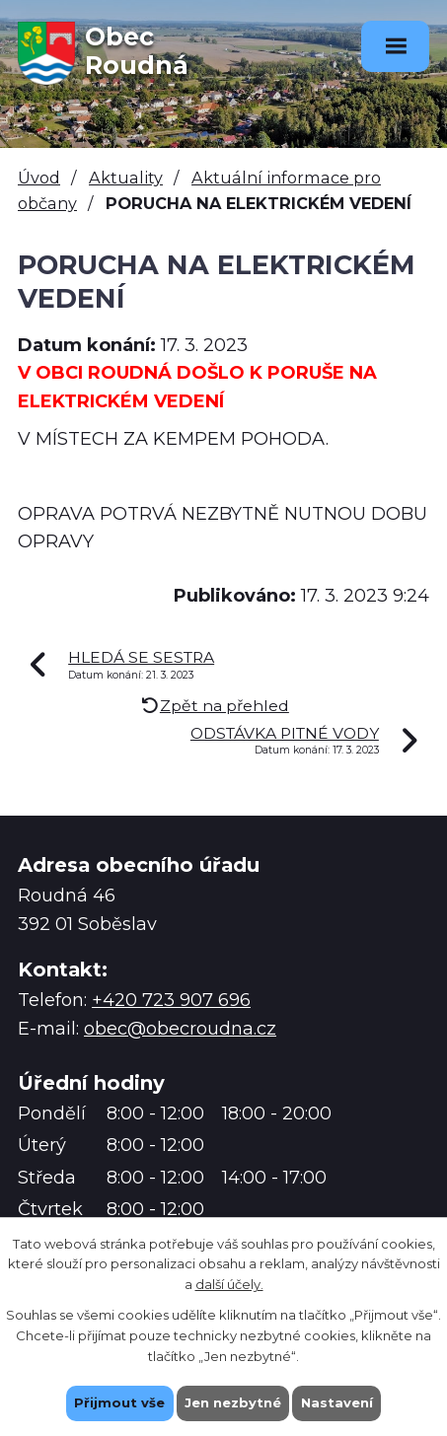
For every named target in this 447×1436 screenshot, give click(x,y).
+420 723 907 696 (171, 1000)
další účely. (229, 1284)
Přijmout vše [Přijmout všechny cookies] (119, 1402)
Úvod (39, 177)
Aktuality (126, 177)
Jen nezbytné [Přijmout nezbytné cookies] (233, 1402)
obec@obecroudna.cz (180, 1029)
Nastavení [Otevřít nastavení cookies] (337, 1402)
